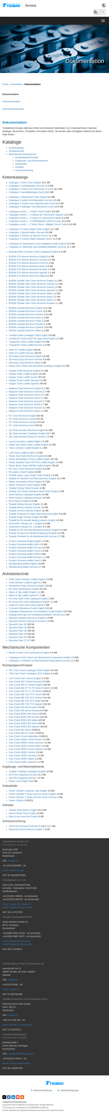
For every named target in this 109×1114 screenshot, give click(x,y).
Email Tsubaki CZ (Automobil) (17, 1024)
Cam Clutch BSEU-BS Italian (23, 720)
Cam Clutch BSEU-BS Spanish (24, 726)
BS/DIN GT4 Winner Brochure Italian (27, 276)
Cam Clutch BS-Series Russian (24, 710)
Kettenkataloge (16, 148)
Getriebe (19, 167)
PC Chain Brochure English (22, 415)
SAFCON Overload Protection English (28, 826)
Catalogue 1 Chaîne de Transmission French (31, 189)
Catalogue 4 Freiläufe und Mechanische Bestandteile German (39, 660)
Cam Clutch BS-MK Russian (23, 707)
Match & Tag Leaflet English (22, 592)
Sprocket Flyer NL (18, 624)
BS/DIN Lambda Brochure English (26, 308)
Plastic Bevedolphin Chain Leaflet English (29, 459)
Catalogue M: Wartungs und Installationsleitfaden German (37, 247)
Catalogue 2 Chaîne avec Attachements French (32, 203)
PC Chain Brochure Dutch (22, 425)
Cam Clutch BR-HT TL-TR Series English (29, 688)
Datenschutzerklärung (41, 1090)
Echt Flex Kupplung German (23, 774)
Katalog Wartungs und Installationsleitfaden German (34, 614)
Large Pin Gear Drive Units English (26, 605)
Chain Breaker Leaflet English (23, 582)
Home (5, 84)
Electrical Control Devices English (25, 829)
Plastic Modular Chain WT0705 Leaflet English (32, 462)
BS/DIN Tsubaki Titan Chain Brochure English (31, 280)
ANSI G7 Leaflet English (21, 349)
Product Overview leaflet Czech (24, 560)
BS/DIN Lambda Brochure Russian (26, 324)
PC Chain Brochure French (22, 419)
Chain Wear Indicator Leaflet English (27, 579)
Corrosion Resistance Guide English (27, 608)
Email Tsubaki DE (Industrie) (16, 941)
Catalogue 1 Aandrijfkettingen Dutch (26, 192)
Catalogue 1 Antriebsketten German (26, 185)
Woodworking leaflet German (23, 567)
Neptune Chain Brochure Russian (25, 407)
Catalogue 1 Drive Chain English (25, 182)
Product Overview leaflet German (25, 547)
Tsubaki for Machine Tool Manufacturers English (32, 478)
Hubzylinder (21, 164)
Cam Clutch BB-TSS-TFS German (26, 697)
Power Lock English (18, 781)
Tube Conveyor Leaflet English (24, 448)
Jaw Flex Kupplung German (22, 778)
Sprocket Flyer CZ (18, 640)
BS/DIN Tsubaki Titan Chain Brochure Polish (31, 300)
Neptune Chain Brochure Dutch (24, 398)
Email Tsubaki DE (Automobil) (17, 944)
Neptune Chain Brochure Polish (24, 404)
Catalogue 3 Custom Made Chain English (29, 229)
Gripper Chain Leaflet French (23, 377)
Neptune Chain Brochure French (25, 395)
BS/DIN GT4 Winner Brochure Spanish (28, 272)
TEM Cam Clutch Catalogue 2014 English (29, 673)
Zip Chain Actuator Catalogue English (27, 433)
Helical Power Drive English (22, 813)
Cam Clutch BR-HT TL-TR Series (25, 691)
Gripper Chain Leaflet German (24, 380)
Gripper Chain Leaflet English (23, 374)
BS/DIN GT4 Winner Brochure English (28, 256)
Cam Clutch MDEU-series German (26, 742)
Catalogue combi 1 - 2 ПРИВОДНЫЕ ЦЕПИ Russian (35, 221)
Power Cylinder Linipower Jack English (28, 790)
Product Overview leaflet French (25, 551)
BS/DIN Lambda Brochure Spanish (26, 327)
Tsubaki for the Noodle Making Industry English (32, 520)
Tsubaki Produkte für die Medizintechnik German (33, 536)
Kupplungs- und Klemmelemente (31, 160)
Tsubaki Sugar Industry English (24, 517)
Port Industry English (19, 501)
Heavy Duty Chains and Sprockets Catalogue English (35, 366)
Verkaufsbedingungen (13, 109)
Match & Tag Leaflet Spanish (23, 595)
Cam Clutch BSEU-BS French (24, 713)
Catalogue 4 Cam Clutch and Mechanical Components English (40, 657)
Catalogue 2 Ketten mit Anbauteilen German (31, 200)
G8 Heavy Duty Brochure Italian (24, 362)
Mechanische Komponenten (23, 154)
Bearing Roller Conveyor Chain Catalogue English (33, 251)
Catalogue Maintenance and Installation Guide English (36, 611)
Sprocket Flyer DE (18, 630)
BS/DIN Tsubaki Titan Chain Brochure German (32, 284)
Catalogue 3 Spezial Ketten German (27, 232)
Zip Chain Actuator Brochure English (27, 430)
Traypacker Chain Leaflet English (25, 341)
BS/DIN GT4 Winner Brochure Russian (28, 269)
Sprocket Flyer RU (18, 637)
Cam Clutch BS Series (20, 730)
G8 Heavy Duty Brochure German (25, 359)
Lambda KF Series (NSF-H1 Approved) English (32, 338)
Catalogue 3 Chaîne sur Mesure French (28, 235)
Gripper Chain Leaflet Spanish (24, 383)
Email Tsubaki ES (11, 989)
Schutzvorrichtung (24, 170)
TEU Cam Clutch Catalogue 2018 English (29, 670)
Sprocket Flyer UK (18, 627)
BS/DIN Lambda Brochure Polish (25, 321)
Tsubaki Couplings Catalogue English (27, 771)
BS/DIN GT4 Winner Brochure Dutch (27, 266)
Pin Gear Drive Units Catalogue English (28, 598)
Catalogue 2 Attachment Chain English (28, 197)
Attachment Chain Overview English (26, 585)
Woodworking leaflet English (23, 563)
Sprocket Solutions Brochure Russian (27, 621)
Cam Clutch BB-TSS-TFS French (25, 694)
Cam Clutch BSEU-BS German (24, 717)
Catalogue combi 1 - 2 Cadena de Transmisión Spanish (36, 214)
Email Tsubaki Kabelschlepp (16, 1063)
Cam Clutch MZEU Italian (21, 758)
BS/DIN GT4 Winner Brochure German (28, 259)
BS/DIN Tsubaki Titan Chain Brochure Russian (32, 303)
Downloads (16, 84)
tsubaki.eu (13, 860)
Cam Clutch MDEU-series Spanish (26, 749)
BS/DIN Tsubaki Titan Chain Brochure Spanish (32, 290)
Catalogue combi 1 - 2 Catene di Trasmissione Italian (35, 218)
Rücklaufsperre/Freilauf (26, 157)
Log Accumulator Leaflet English (25, 441)
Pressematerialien (11, 101)
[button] (96, 12)
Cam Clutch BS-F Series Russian (25, 681)
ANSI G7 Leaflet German (21, 353)
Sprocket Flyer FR (18, 634)
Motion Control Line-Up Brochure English (29, 652)
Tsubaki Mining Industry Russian (25, 507)
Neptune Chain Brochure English (25, 388)
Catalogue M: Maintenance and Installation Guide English (37, 243)
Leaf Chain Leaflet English (22, 452)
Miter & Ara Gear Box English (23, 816)
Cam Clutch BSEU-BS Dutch (23, 723)
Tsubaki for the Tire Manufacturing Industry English (34, 530)
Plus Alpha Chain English (21, 472)
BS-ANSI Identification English (24, 589)
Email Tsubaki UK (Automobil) (17, 907)
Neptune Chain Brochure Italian (24, 411)
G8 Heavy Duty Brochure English (25, 356)
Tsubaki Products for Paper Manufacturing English (33, 514)
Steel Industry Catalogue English (25, 494)
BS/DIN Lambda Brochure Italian (25, 330)
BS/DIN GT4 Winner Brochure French (27, 263)
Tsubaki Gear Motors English (23, 810)
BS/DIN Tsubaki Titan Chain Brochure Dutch (31, 296)
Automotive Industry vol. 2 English (26, 526)
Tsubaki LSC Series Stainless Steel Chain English (33, 491)
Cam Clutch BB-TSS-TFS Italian (25, 701)
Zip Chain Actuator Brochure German (27, 436)
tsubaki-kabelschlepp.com (21, 1053)
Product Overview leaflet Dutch (24, 544)
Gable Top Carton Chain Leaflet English (28, 444)
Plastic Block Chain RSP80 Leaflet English (30, 465)
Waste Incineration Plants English (25, 481)
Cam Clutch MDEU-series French (25, 739)
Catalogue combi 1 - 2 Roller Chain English (30, 211)
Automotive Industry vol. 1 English (26, 523)
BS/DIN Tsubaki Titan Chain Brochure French (31, 287)
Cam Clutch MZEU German (22, 755)
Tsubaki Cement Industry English (25, 510)
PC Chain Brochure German (23, 422)
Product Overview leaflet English (25, 541)
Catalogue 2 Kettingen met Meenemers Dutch (31, 206)
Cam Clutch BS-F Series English (25, 678)
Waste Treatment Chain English (24, 485)
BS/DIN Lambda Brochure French (25, 311)
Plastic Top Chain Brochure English (26, 456)
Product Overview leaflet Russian (25, 557)
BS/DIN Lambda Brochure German (26, 314)
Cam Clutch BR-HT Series (22, 733)
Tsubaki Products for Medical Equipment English (33, 533)
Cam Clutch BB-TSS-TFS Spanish (26, 704)
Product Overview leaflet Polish (24, 554)
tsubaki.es (13, 979)
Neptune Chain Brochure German (25, 391)
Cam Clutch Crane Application (24, 736)
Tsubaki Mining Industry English (24, 504)
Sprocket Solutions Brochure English (27, 618)
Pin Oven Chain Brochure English (25, 469)
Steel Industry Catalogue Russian (25, 497)
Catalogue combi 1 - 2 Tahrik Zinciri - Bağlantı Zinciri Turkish (38, 224)
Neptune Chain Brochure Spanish (25, 401)
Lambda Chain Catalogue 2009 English (28, 335)
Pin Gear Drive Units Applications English (29, 602)
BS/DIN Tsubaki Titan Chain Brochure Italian (31, 293)
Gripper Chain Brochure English (24, 370)
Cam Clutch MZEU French (22, 752)
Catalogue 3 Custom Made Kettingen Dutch (30, 239)
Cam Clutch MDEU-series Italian (25, 746)
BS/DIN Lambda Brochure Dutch (25, 317)
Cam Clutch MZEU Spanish (22, 762)
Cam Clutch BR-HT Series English (26, 684)
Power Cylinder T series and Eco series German (33, 797)
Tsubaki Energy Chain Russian (24, 488)
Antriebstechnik (16, 151)
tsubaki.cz (13, 1015)
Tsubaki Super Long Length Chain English (30, 475)
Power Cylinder (16, 800)
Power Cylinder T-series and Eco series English (32, 794)
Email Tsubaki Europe (13, 870)
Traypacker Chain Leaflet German (25, 345)
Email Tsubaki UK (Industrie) (16, 904)
